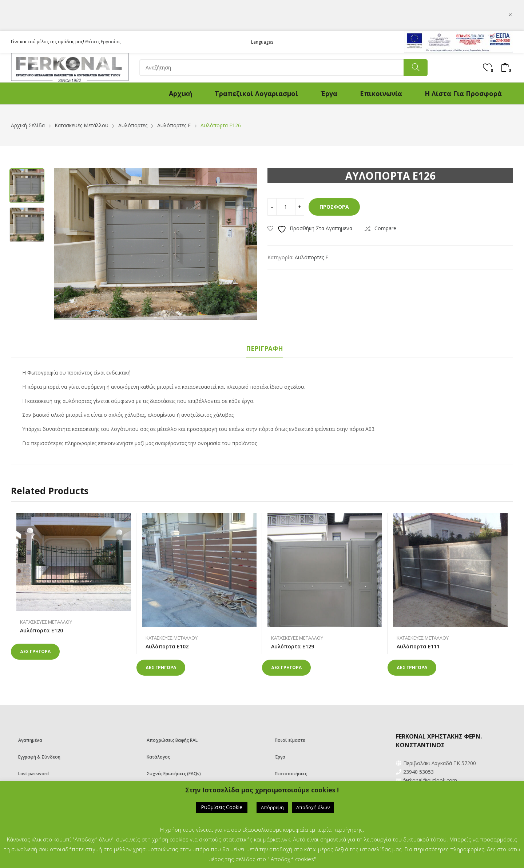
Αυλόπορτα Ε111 (418, 646)
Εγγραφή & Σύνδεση (39, 757)
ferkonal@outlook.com (430, 780)
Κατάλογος (158, 757)
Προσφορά (334, 206)
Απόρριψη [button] (272, 807)
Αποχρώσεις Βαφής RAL (172, 740)
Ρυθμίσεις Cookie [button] (221, 807)
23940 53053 (418, 771)
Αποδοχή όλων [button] (313, 807)
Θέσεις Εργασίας (102, 42)
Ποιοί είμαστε (290, 740)
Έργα (280, 757)
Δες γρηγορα (35, 651)
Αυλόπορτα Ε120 (41, 630)
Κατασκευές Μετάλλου (46, 622)
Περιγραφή (264, 348)
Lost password (33, 774)
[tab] (264, 350)
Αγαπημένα (30, 740)
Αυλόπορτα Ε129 (292, 646)
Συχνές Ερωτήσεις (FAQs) (174, 774)
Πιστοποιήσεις (291, 774)
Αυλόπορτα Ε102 (167, 646)
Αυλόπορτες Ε (311, 257)
